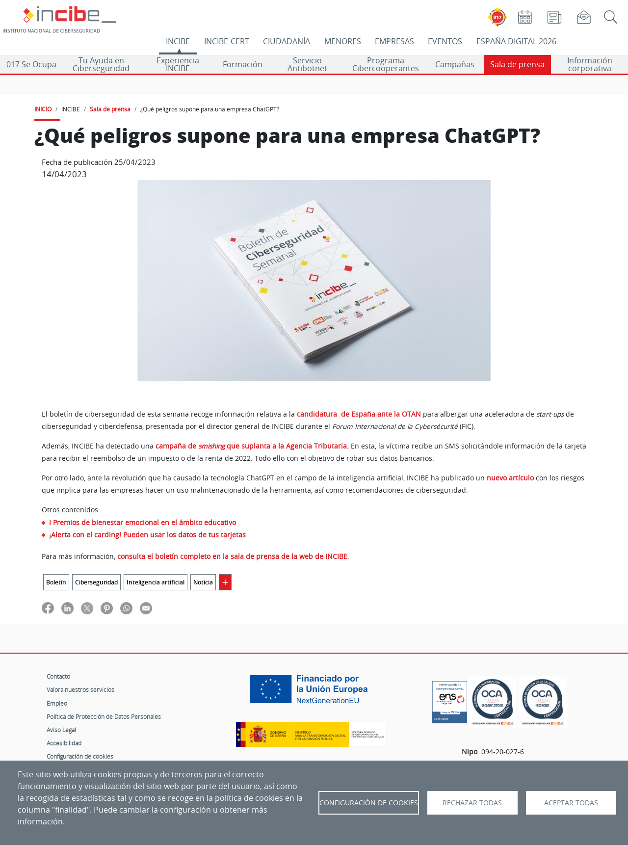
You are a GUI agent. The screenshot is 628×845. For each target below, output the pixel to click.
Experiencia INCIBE (178, 64)
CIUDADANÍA (286, 41)
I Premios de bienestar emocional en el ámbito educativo (142, 522)
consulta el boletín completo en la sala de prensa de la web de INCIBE (232, 556)
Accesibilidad (64, 743)
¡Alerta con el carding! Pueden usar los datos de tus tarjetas (147, 534)
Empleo (57, 703)
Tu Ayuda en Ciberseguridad (101, 64)
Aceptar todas (571, 802)
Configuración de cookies (80, 756)
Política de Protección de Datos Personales (104, 716)
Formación (242, 64)
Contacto (58, 676)
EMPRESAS (394, 41)
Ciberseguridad (96, 582)
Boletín (56, 582)
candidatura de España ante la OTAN (359, 414)
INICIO (43, 109)
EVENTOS (445, 41)
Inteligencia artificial (155, 582)
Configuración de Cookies (368, 802)
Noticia (203, 582)
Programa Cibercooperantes (385, 64)
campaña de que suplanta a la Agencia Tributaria (251, 446)
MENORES (342, 41)
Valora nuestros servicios (80, 689)
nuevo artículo (510, 478)
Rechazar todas (472, 802)
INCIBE (178, 41)
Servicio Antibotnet (307, 64)
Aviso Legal (61, 730)
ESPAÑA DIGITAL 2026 (516, 41)
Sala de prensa (517, 64)
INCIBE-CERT (226, 41)
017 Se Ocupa (31, 64)
